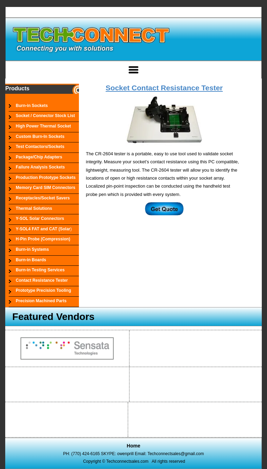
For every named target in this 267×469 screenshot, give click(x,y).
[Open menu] (133, 70)
